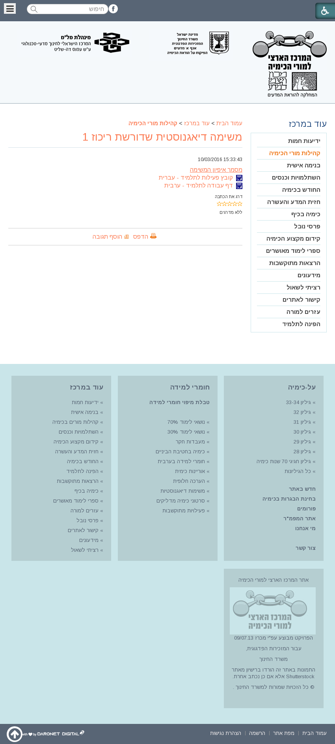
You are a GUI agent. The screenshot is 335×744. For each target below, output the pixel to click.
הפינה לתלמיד (301, 324)
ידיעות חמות (304, 140)
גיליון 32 (302, 412)
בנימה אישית (303, 165)
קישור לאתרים (301, 299)
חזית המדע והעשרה (293, 202)
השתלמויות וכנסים (296, 177)
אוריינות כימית (189, 471)
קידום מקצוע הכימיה (293, 238)
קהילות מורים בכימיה (75, 422)
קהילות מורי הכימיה (152, 123)
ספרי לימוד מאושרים (293, 250)
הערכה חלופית (189, 481)
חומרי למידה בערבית (181, 461)
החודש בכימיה (301, 189)
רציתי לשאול (303, 287)
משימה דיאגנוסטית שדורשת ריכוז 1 (162, 137)
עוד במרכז (197, 123)
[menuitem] (288, 141)
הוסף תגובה (107, 236)
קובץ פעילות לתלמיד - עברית (200, 177)
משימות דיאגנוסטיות (182, 491)
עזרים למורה (303, 311)
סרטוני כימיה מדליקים (180, 501)
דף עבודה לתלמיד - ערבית (203, 185)
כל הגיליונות (298, 471)
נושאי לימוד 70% (185, 422)
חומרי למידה (190, 387)
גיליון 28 (302, 452)
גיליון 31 (302, 422)
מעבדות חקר (190, 442)
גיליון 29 (302, 442)
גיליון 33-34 (298, 402)
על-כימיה (302, 387)
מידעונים (309, 275)
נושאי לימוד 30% (185, 432)
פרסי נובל (307, 226)
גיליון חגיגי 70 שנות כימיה (283, 461)
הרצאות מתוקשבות (294, 263)
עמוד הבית (229, 123)
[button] (10, 8)
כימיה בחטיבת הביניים (180, 452)
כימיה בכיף (305, 214)
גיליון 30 (302, 432)
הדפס (140, 236)
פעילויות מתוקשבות (183, 511)
